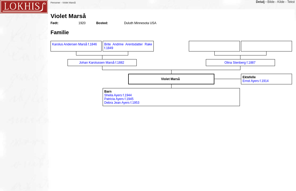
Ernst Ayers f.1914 (256, 81)
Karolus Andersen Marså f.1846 (74, 44)
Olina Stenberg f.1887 (240, 62)
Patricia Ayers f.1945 (119, 99)
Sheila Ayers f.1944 (118, 95)
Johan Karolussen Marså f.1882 (101, 62)
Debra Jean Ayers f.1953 (121, 103)
